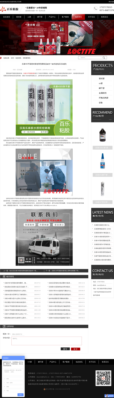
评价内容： (7, 338)
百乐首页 (6, 17)
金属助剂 (102, 93)
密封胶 (18, 17)
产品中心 (52, 17)
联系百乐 (104, 17)
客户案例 (65, 17)
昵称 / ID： (7, 334)
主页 (12, 58)
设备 (101, 103)
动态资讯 (78, 17)
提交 (76, 349)
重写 (65, 349)
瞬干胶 (39, 17)
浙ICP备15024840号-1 (70, 384)
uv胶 (29, 17)
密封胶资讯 (26, 58)
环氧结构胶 (103, 98)
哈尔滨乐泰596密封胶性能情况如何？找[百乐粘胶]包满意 (23, 271)
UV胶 (30, 362)
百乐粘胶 (62, 203)
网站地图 (111, 1)
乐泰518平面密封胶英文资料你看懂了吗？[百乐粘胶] (66, 271)
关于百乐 (91, 17)
